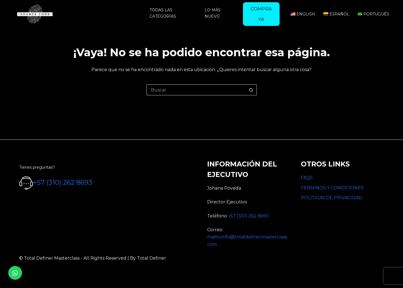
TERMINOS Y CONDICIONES (332, 187)
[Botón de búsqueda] (251, 89)
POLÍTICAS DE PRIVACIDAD (331, 197)
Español (336, 14)
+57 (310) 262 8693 (62, 183)
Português (374, 14)
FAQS (307, 177)
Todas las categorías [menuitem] (163, 13)
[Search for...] (196, 89)
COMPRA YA (261, 14)
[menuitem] (261, 14)
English (303, 14)
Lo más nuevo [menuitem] (213, 13)
